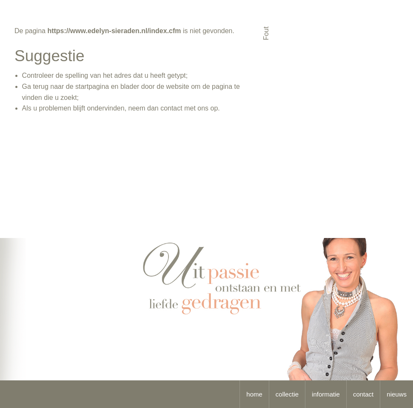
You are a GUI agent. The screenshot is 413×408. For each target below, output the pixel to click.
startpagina (92, 86)
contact (363, 394)
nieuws (397, 394)
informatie (326, 394)
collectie (287, 394)
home (254, 394)
